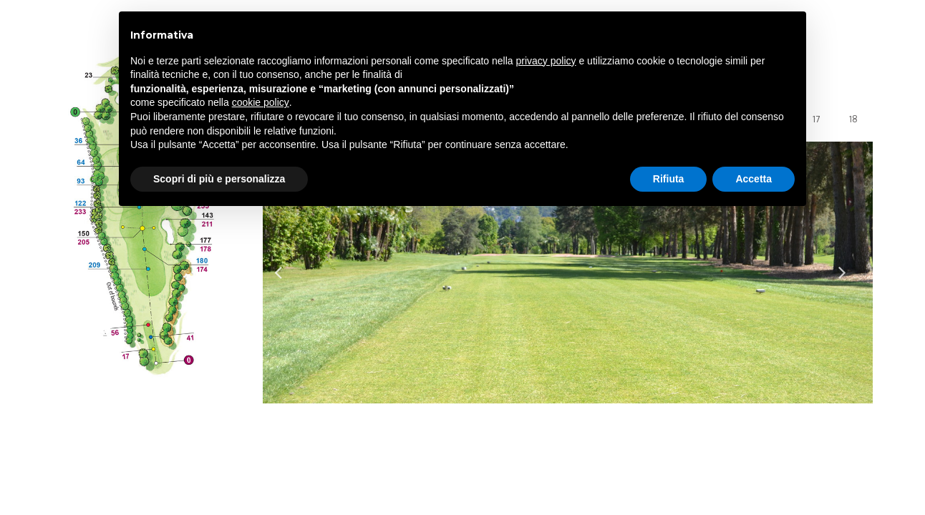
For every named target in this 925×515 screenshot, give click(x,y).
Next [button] (849, 272)
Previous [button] (285, 272)
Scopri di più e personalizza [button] (219, 179)
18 (853, 119)
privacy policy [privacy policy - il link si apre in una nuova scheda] (546, 61)
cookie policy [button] (260, 102)
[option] (568, 272)
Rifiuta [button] (668, 179)
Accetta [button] (753, 179)
